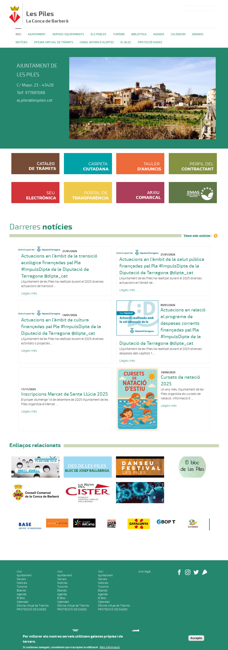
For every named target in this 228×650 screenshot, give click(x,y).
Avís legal (144, 571)
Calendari (178, 34)
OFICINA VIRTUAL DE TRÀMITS (53, 42)
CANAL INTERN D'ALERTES (97, 42)
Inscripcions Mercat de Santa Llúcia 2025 (64, 394)
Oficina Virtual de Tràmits (33, 605)
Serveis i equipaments (68, 34)
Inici (18, 34)
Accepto (196, 639)
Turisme (22, 587)
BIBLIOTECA (139, 34)
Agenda (158, 34)
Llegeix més (29, 293)
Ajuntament (37, 34)
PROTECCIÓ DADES (150, 42)
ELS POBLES (98, 34)
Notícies (21, 42)
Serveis (21, 579)
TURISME (119, 34)
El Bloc (125, 42)
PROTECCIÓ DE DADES (31, 609)
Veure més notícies (197, 236)
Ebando (197, 34)
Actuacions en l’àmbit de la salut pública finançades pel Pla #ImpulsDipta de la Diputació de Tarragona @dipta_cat (161, 266)
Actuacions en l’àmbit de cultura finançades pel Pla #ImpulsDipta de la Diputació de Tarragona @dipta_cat (61, 326)
